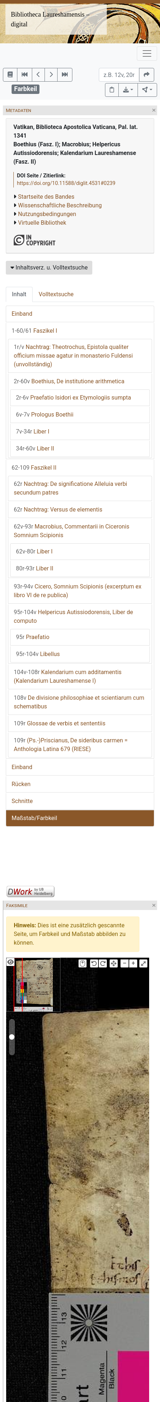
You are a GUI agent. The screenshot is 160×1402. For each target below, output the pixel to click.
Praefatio (32, 637)
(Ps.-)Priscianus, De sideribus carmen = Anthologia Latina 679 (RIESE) (71, 744)
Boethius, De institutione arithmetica (69, 381)
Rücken (21, 784)
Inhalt (19, 294)
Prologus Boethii (44, 414)
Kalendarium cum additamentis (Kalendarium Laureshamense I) (68, 676)
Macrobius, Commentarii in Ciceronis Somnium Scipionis (71, 531)
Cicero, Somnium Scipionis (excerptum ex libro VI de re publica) (78, 591)
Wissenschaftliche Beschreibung (60, 205)
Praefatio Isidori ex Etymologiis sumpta (73, 397)
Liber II (35, 448)
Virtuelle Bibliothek (42, 222)
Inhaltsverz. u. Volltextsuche (49, 267)
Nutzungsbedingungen (47, 214)
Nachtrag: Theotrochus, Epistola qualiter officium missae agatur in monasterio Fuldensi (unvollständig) (73, 356)
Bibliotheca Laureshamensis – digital (50, 19)
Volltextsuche (56, 294)
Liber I (32, 431)
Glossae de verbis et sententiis (59, 723)
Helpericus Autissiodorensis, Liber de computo (73, 616)
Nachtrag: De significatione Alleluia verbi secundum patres (70, 488)
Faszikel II (34, 467)
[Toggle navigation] (147, 53)
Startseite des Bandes (46, 196)
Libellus (38, 654)
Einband (22, 313)
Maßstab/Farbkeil (34, 818)
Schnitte (22, 801)
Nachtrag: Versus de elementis (58, 509)
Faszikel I (34, 330)
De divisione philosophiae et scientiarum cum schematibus (79, 702)
